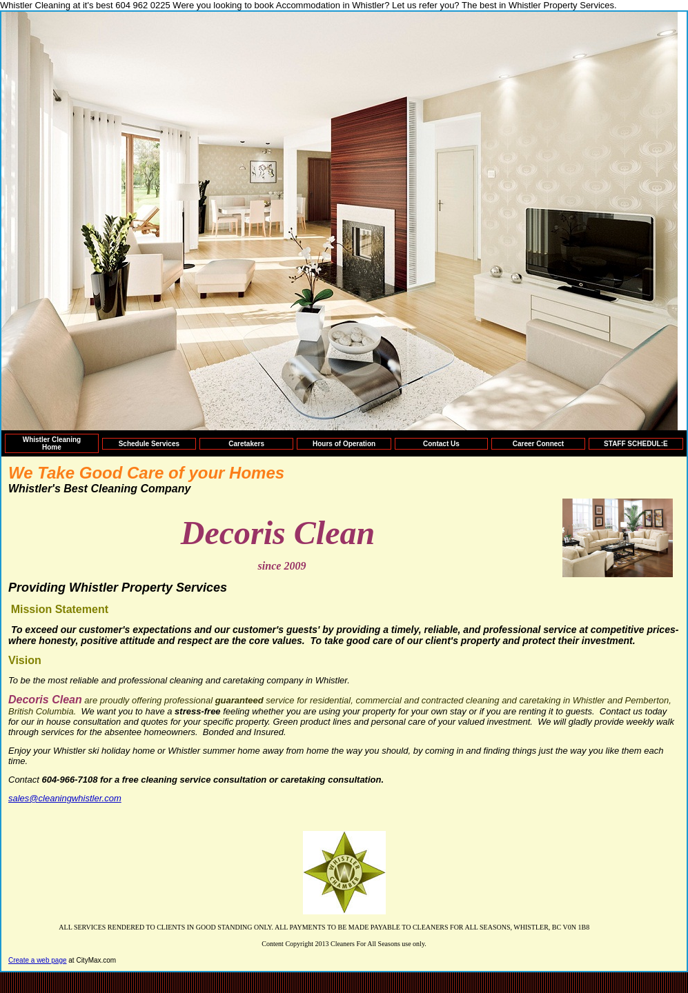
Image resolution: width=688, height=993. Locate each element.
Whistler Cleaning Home (52, 443)
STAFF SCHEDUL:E (636, 444)
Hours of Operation (344, 444)
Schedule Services (149, 444)
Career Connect (538, 444)
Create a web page (37, 960)
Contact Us (441, 444)
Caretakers (246, 444)
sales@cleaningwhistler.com (64, 798)
